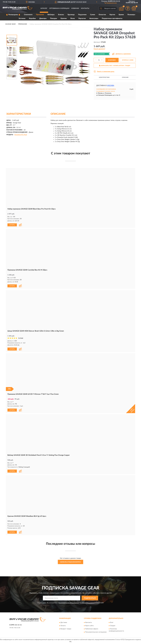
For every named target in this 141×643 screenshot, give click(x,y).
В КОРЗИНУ (112, 60)
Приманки (40, 14)
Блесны (61, 14)
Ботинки (22, 18)
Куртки (112, 14)
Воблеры (51, 14)
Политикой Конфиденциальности (68, 602)
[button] (111, 2)
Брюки (121, 14)
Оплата (63, 625)
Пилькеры (131, 14)
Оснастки (102, 14)
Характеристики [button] (104, 77)
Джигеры (43, 18)
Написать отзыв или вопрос (70, 561)
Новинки (75, 8)
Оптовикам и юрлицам (59, 8)
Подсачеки (82, 14)
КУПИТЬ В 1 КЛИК (127, 60)
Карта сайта (89, 625)
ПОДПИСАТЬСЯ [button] (90, 597)
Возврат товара (65, 628)
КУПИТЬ (12, 224)
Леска (72, 18)
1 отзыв (20, 337)
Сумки (92, 14)
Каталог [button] (44, 8)
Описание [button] (125, 77)
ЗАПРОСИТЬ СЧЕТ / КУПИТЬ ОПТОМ (114, 65)
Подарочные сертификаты (112, 18)
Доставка (63, 621)
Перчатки (82, 18)
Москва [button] (110, 85)
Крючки (64, 18)
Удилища (71, 14)
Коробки (32, 18)
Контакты (85, 8)
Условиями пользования (87, 602)
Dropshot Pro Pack (21, 134)
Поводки (53, 18)
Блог (111, 621)
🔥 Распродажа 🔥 (13, 14)
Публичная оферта (91, 628)
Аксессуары (93, 18)
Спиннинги (28, 14)
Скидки (112, 625)
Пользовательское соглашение (96, 631)
